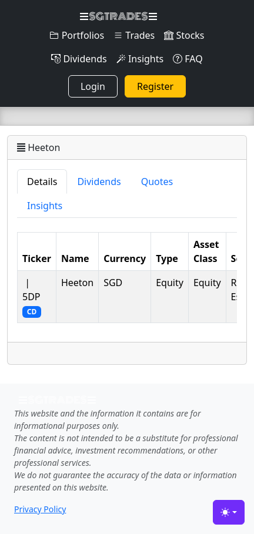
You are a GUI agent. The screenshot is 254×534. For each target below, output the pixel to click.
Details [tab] (42, 181)
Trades (134, 35)
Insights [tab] (44, 205)
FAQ (188, 58)
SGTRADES (118, 16)
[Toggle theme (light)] (229, 512)
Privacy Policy (40, 509)
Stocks (184, 35)
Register (155, 86)
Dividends (78, 58)
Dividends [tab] (99, 181)
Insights (139, 58)
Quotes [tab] (157, 181)
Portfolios (76, 35)
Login (93, 86)
